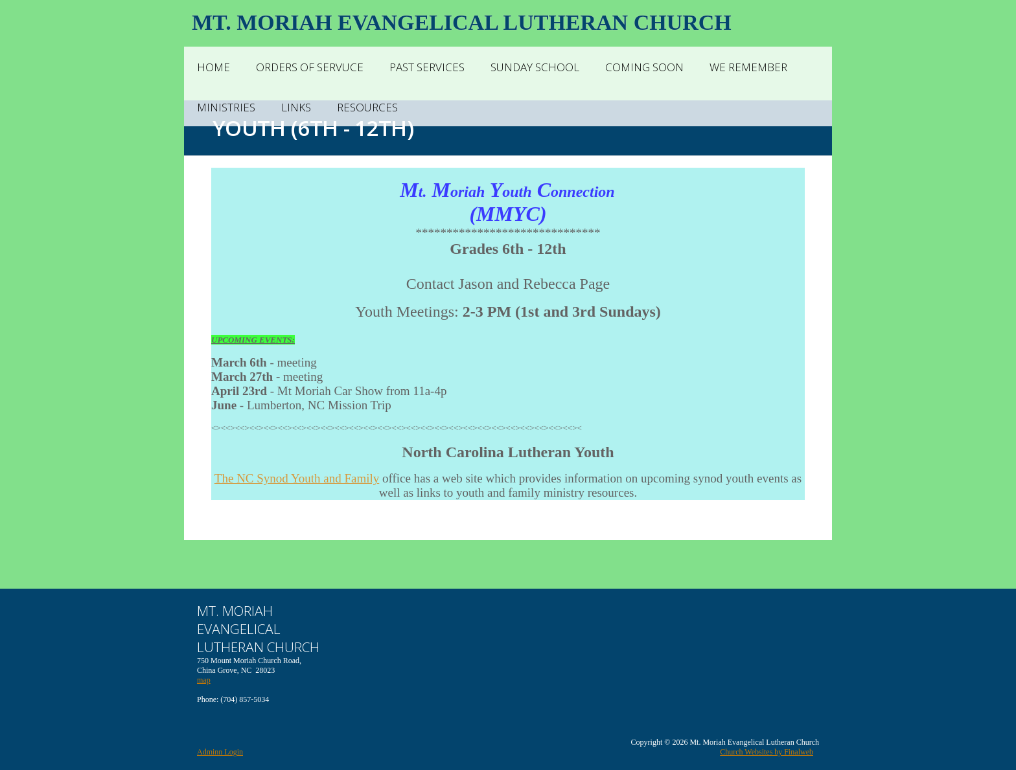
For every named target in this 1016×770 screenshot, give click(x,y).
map (204, 680)
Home (213, 67)
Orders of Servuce (310, 67)
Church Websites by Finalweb (766, 751)
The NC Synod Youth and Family (296, 478)
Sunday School (535, 67)
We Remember (748, 67)
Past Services (427, 67)
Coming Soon (644, 67)
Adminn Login (220, 751)
